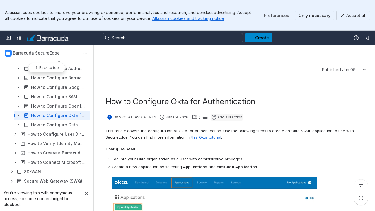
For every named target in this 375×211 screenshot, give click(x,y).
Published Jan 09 (339, 69)
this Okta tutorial (206, 137)
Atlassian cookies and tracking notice (188, 18)
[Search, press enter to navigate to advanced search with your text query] (173, 37)
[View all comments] (361, 186)
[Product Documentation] (48, 37)
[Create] (258, 37)
